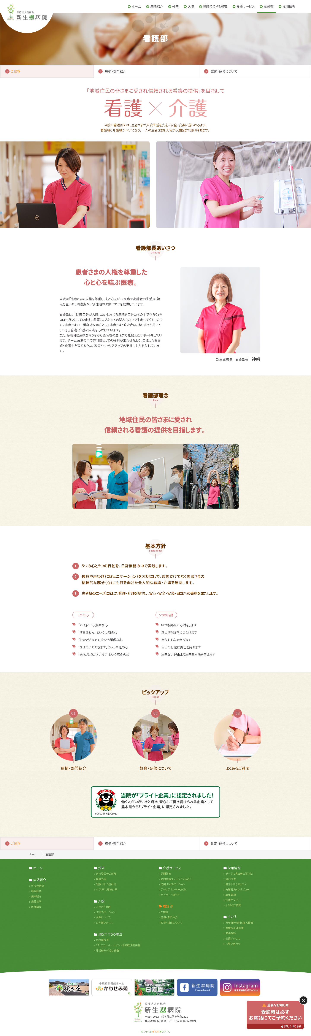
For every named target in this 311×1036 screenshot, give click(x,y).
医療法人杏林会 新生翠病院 (163, 1007)
